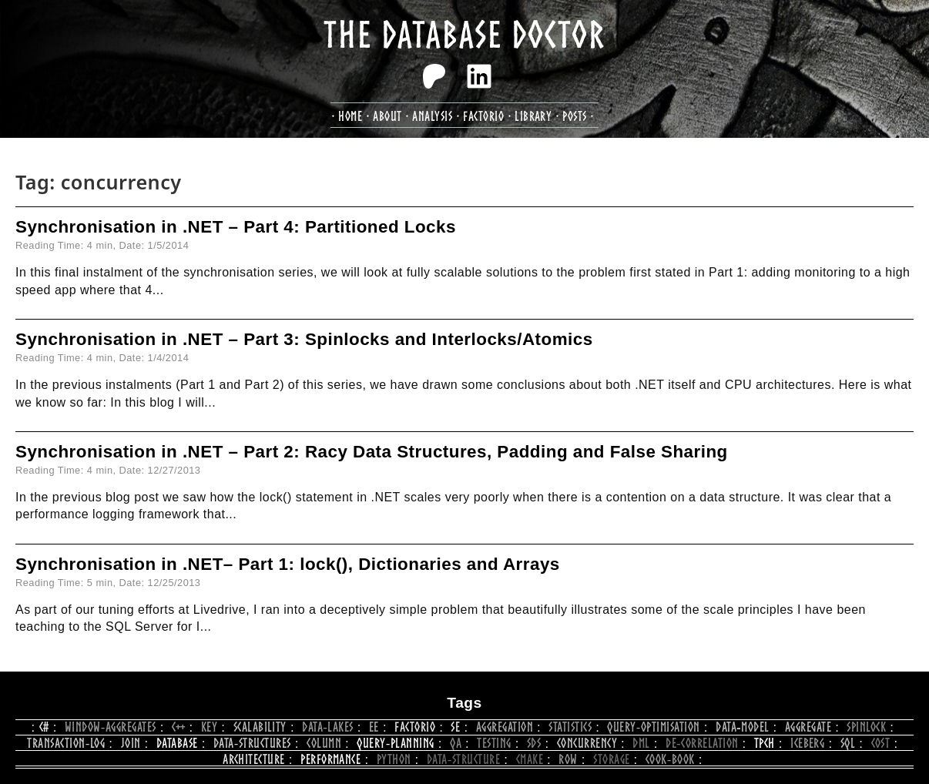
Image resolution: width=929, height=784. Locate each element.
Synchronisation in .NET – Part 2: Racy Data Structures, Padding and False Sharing (371, 451)
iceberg (807, 742)
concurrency (587, 742)
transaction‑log (66, 742)
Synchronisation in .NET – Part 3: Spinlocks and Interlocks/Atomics (304, 339)
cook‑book (670, 759)
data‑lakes (327, 726)
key (209, 726)
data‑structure (463, 759)
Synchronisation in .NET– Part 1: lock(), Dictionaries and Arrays (287, 564)
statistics (570, 726)
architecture (254, 759)
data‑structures (252, 742)
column (324, 742)
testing (494, 742)
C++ (178, 726)
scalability (260, 726)
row (567, 759)
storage (611, 759)
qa (455, 742)
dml (640, 742)
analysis (432, 115)
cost (880, 742)
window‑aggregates (110, 726)
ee (374, 726)
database (177, 742)
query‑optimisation (653, 726)
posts (574, 115)
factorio (483, 115)
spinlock (866, 726)
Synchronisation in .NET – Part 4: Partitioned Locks (235, 226)
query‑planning (395, 742)
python (394, 759)
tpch (764, 742)
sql (847, 742)
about (387, 115)
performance (330, 759)
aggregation (504, 726)
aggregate (808, 726)
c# (44, 726)
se (455, 726)
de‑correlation (702, 742)
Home (350, 115)
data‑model (742, 726)
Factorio (414, 726)
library (533, 115)
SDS (534, 742)
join (131, 742)
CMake (529, 759)
